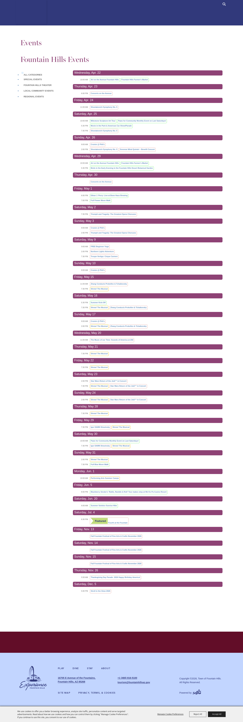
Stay (90, 670)
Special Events (33, 79)
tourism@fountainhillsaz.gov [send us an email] (133, 683)
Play (61, 670)
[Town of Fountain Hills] (33, 16)
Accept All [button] (216, 714)
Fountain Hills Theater (38, 85)
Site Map (64, 693)
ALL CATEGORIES (33, 75)
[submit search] (224, 4)
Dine (76, 670)
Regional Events (34, 96)
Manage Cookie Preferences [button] (170, 714)
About (106, 670)
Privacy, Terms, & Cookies (96, 693)
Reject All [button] (198, 714)
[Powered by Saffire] (197, 692)
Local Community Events (39, 91)
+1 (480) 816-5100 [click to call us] (127, 679)
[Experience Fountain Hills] (33, 681)
